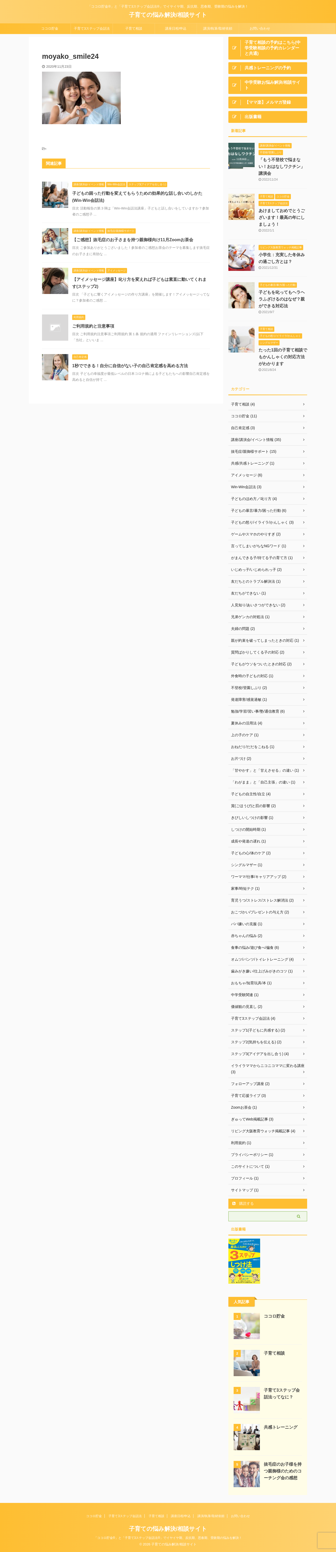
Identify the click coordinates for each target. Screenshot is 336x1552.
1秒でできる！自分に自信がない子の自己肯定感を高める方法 (130, 366)
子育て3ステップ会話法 (92, 28)
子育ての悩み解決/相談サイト (168, 15)
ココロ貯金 (49, 28)
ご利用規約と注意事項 (93, 326)
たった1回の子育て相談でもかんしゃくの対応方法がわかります (283, 357)
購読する (243, 1203)
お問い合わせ (260, 28)
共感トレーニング (280, 1427)
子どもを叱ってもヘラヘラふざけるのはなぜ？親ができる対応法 (282, 299)
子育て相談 (133, 28)
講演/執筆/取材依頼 (217, 28)
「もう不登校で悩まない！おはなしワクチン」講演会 (282, 166)
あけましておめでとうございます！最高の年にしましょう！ (282, 217)
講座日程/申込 (176, 28)
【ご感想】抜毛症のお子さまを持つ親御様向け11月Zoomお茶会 (132, 240)
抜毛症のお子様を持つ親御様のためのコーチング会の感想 (283, 1471)
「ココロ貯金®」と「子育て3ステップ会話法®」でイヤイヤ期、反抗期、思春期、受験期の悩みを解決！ (168, 1538)
